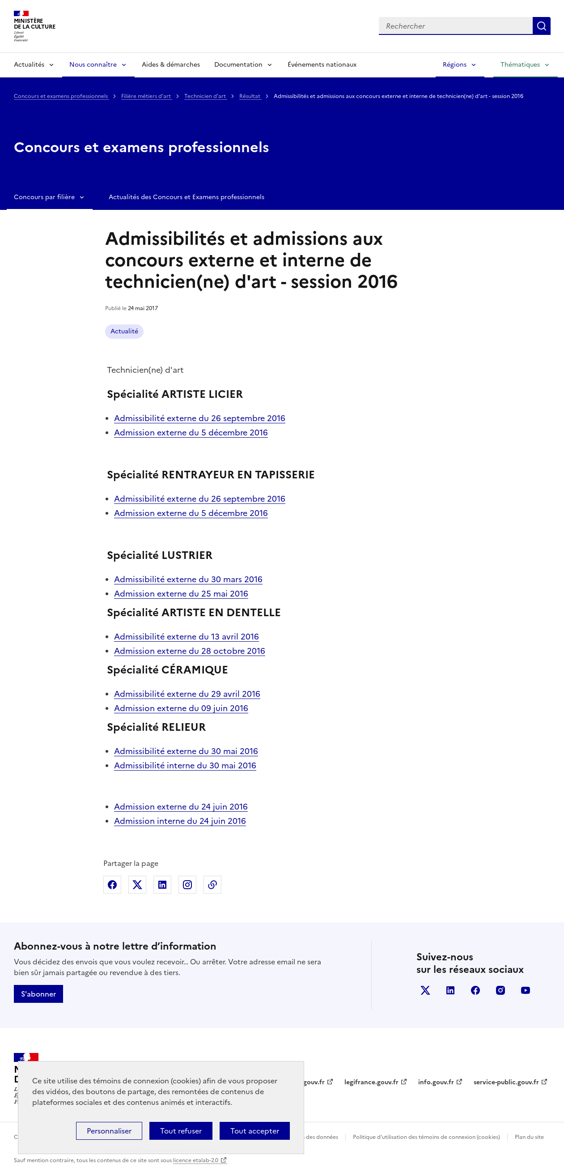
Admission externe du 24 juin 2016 (181, 807)
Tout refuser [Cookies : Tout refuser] (181, 1130)
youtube (525, 990)
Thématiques (520, 64)
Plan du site (529, 1137)
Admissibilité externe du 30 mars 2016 (188, 579)
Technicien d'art (205, 96)
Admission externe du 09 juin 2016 (181, 708)
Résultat (250, 96)
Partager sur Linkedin (162, 885)
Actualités (29, 64)
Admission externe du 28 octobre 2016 (189, 651)
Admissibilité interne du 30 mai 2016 (185, 765)
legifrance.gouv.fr (371, 1082)
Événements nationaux (322, 64)
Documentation (238, 64)
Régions (454, 64)
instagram (500, 990)
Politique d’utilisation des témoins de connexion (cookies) (426, 1137)
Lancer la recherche (542, 26)
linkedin (450, 990)
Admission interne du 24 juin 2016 (180, 821)
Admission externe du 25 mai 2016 (181, 594)
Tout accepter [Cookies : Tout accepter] (254, 1130)
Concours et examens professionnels (61, 96)
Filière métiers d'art (146, 96)
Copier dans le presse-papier (212, 885)
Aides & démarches (171, 64)
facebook (475, 990)
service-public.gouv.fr (506, 1082)
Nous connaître (93, 64)
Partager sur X (137, 885)
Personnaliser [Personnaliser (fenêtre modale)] (109, 1130)
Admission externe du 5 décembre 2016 (191, 432)
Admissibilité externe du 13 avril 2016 (186, 637)
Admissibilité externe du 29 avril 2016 (187, 694)
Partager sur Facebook (112, 885)
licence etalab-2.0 (195, 1160)
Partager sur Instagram (187, 885)
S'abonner (38, 994)
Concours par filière (44, 197)
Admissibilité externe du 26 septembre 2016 (199, 418)
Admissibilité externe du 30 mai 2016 (186, 751)
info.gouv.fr (436, 1082)
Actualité (124, 331)
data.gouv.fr (306, 1082)
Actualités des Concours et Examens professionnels (186, 197)
